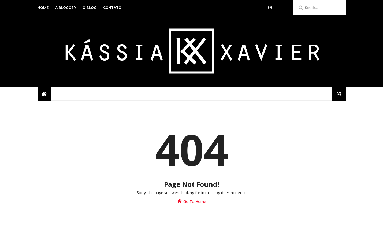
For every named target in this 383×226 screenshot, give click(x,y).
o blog (89, 8)
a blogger (65, 8)
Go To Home (191, 201)
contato (112, 8)
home (43, 8)
